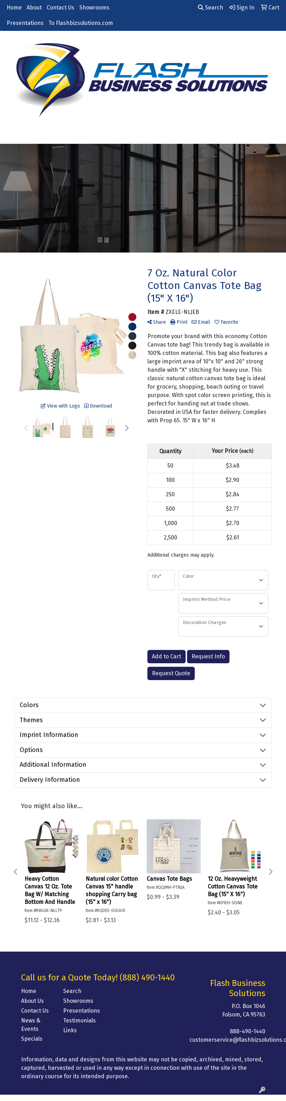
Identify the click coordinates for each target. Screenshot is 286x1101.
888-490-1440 (247, 1031)
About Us (32, 1001)
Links (70, 1030)
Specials (31, 1038)
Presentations (25, 23)
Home (14, 7)
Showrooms (94, 7)
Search (210, 7)
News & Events (30, 1024)
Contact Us (60, 7)
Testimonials (79, 1020)
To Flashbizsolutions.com (80, 23)
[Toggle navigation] (11, 136)
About (34, 7)
